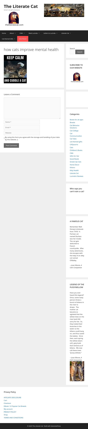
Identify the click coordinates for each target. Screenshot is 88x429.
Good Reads (74, 159)
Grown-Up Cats (75, 162)
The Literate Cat (21, 6)
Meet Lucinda (35, 33)
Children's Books (76, 150)
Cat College (74, 131)
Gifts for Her (74, 156)
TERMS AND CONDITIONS (13, 418)
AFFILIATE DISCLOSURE (12, 397)
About (14, 33)
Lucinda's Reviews (76, 176)
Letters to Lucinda (51, 33)
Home (4, 33)
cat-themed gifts (76, 142)
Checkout (7, 403)
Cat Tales (73, 139)
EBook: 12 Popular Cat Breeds (15, 406)
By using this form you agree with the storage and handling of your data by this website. (32, 138)
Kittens (72, 167)
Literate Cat (67, 33)
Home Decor (74, 165)
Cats (71, 147)
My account (8, 409)
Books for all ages (76, 120)
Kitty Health (74, 170)
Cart (5, 400)
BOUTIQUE (22, 39)
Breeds (72, 122)
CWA (23, 33)
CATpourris (74, 144)
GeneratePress (56, 426)
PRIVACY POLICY (10, 412)
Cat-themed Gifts (9, 39)
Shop (6, 415)
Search (72, 48)
